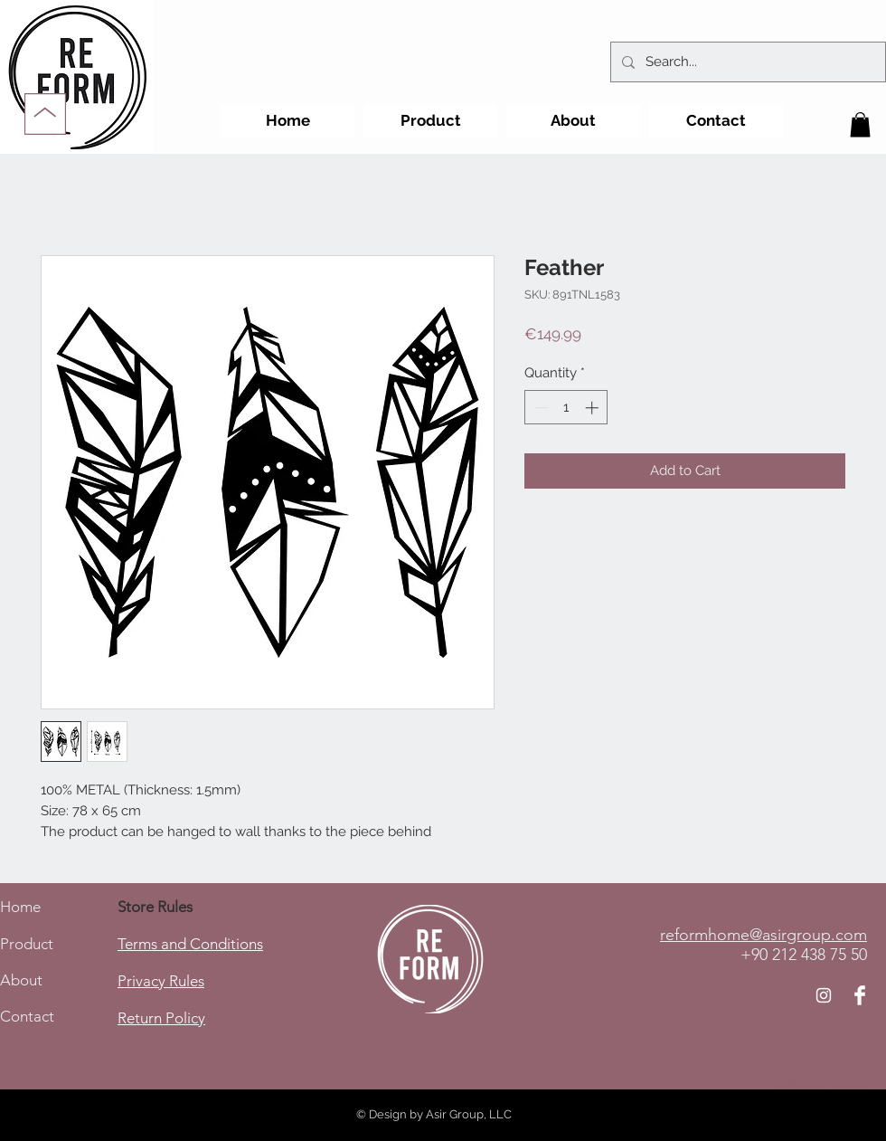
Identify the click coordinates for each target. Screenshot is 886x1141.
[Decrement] (539, 407)
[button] (860, 124)
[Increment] (593, 407)
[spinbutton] (566, 407)
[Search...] (746, 62)
